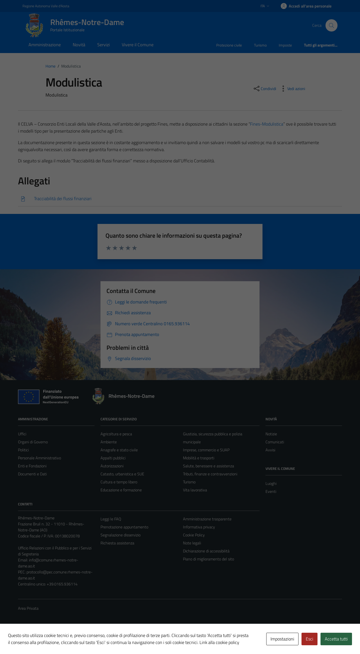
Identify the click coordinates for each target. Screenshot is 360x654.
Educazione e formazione (121, 490)
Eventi (271, 491)
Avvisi (270, 450)
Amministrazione (44, 44)
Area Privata (28, 608)
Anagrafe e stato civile (119, 450)
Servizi (103, 44)
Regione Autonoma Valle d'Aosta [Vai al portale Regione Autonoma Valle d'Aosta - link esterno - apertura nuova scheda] (45, 6)
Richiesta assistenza (117, 543)
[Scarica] (180, 198)
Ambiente (108, 442)
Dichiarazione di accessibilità (206, 551)
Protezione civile (229, 45)
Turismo (260, 45)
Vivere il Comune (138, 44)
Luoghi (271, 483)
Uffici (22, 434)
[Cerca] (332, 25)
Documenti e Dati (32, 474)
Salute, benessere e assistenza (208, 466)
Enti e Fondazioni (32, 466)
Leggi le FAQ (110, 519)
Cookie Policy (194, 535)
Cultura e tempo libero (118, 482)
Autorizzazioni (112, 466)
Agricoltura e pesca (116, 434)
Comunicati (275, 442)
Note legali (192, 543)
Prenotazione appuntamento (124, 527)
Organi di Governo (33, 442)
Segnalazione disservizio (120, 535)
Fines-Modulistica (266, 124)
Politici (23, 450)
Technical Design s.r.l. (52, 639)
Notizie (271, 434)
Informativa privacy (199, 527)
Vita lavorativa (195, 490)
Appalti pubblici (113, 458)
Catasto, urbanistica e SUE (122, 474)
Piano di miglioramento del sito (208, 559)
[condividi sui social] (264, 89)
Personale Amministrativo (39, 458)
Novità (79, 44)
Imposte (285, 45)
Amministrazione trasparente (207, 519)
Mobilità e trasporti (198, 458)
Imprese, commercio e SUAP (206, 450)
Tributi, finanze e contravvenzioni (210, 474)
